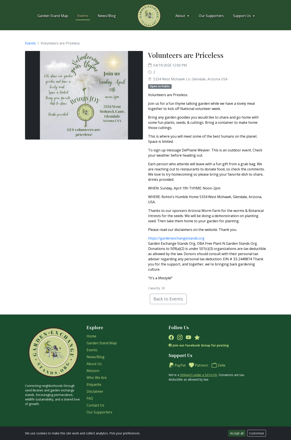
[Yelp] (197, 337)
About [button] (182, 15)
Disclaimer (95, 391)
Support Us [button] (244, 15)
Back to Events (168, 299)
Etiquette (94, 384)
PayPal (177, 365)
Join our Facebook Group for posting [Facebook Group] (199, 345)
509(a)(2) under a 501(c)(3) (198, 375)
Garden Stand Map (52, 15)
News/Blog (107, 15)
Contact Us (95, 405)
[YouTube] (188, 337)
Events (82, 15)
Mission (93, 370)
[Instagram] (179, 337)
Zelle (218, 365)
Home (91, 336)
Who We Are (97, 377)
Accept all (237, 433)
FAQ (90, 398)
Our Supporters (211, 15)
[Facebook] (171, 337)
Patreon (198, 365)
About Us (94, 363)
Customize (256, 433)
